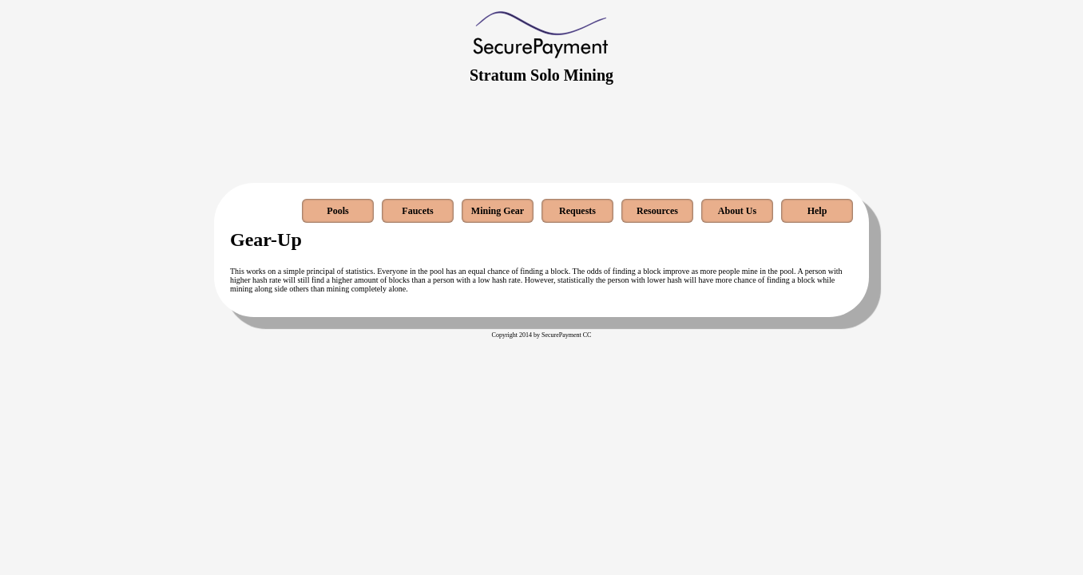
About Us (737, 210)
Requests (577, 210)
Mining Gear (497, 210)
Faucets (417, 210)
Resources (657, 210)
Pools (337, 210)
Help (817, 210)
